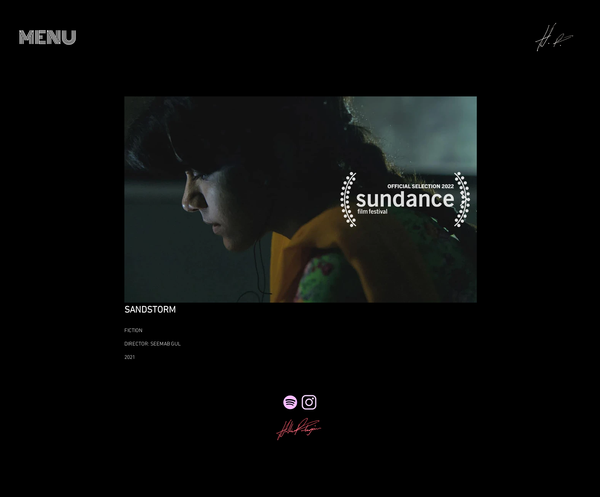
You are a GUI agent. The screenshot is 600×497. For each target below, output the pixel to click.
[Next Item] (463, 199)
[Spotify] (290, 402)
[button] (47, 37)
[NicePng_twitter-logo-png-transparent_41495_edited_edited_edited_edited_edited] (309, 402)
